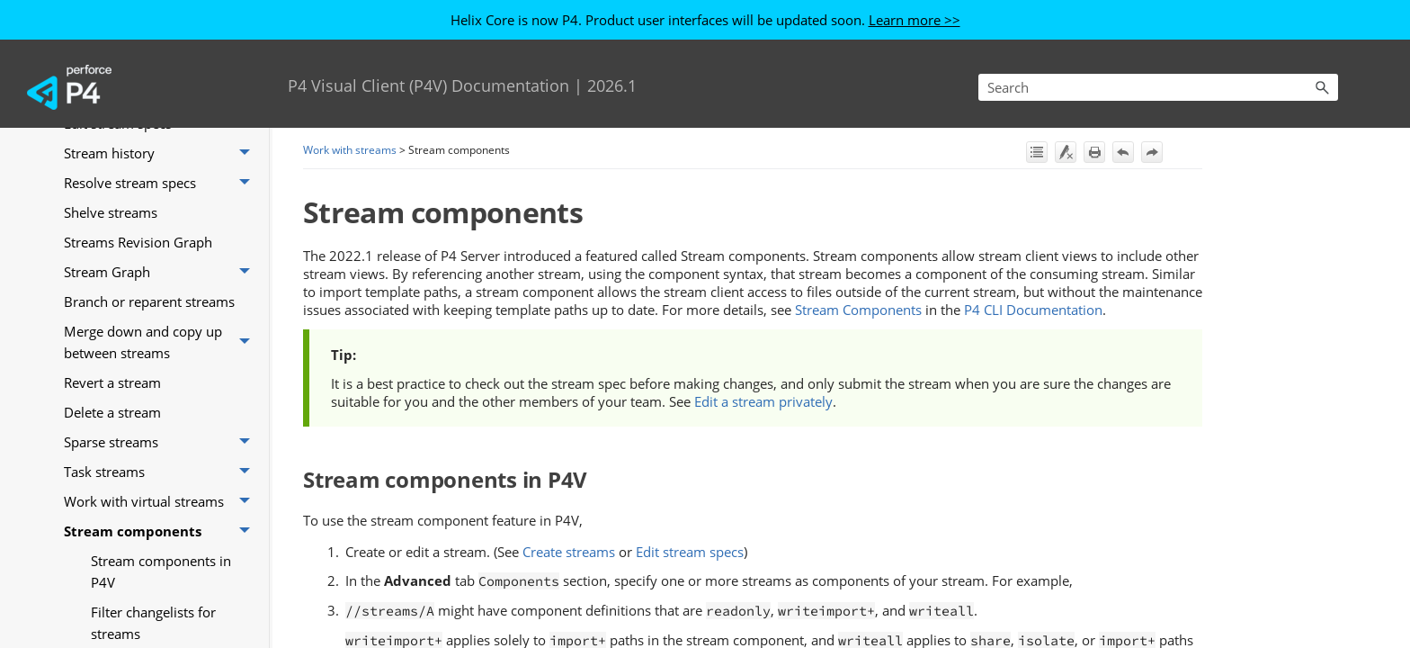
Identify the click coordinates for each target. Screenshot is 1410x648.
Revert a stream (112, 383)
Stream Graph (162, 272)
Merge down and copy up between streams (162, 342)
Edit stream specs (690, 552)
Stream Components (858, 310)
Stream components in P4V (161, 571)
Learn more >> (914, 20)
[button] (1322, 87)
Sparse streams (162, 442)
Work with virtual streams (162, 502)
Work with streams (350, 150)
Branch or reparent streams (149, 301)
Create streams (568, 552)
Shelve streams (110, 212)
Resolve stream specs (162, 183)
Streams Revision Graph (138, 242)
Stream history (162, 153)
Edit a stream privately (763, 401)
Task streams (162, 472)
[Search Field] (1158, 87)
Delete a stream (112, 412)
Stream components (162, 531)
